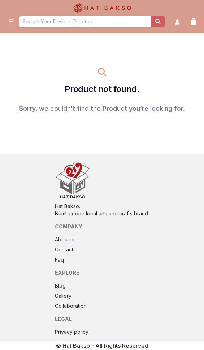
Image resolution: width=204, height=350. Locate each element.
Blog (60, 286)
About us (65, 239)
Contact (64, 249)
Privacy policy (71, 332)
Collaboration (71, 306)
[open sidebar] (11, 21)
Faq (59, 260)
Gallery (63, 296)
